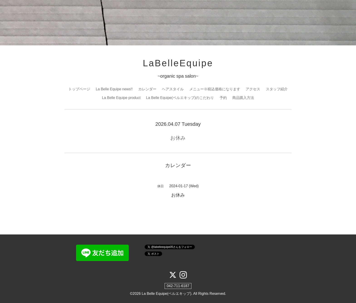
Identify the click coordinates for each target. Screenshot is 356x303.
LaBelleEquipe (178, 63)
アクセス (253, 89)
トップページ (79, 89)
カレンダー (147, 89)
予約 (223, 98)
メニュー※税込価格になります (214, 89)
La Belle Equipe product (121, 98)
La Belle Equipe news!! (114, 89)
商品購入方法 (243, 98)
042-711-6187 (178, 286)
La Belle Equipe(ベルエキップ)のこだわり (180, 98)
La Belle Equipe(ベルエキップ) (166, 294)
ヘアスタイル (173, 89)
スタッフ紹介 (277, 89)
